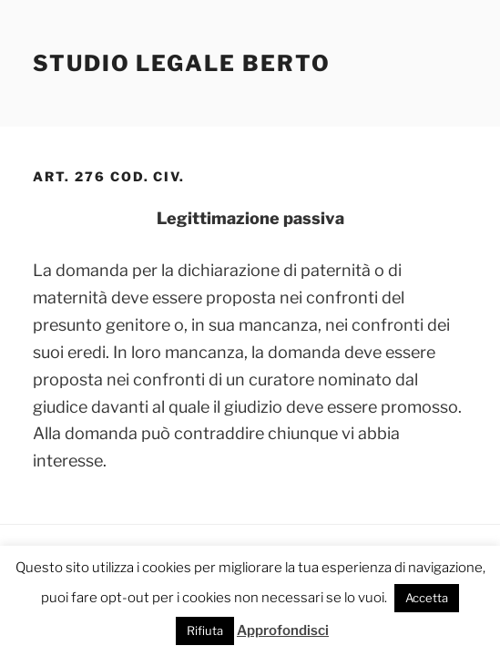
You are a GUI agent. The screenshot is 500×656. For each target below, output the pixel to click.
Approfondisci (283, 630)
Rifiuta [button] (205, 630)
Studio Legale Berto (181, 63)
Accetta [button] (426, 597)
